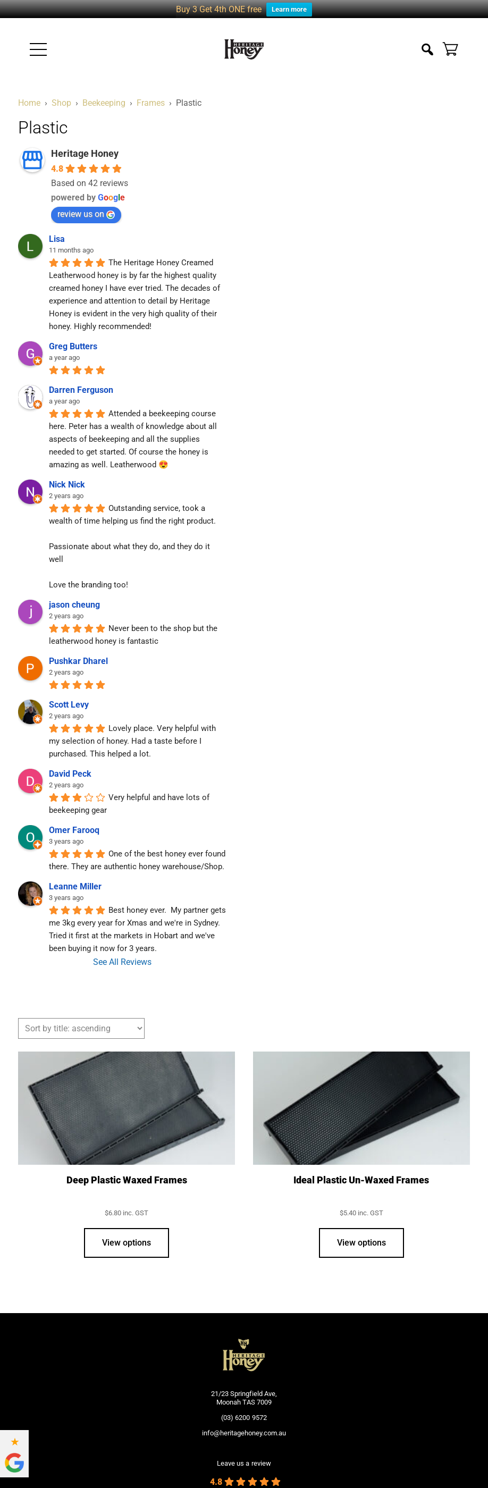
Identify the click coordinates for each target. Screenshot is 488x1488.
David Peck (70, 762)
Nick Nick (67, 473)
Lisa (57, 227)
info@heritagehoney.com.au (244, 1421)
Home (29, 91)
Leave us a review (244, 1451)
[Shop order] (81, 1016)
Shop (61, 91)
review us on (86, 202)
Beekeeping (103, 91)
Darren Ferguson (81, 378)
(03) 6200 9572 (243, 1405)
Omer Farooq (74, 818)
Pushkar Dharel (78, 649)
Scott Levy (69, 693)
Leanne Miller (75, 875)
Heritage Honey (85, 141)
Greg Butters (73, 335)
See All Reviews (122, 950)
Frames (151, 91)
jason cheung (74, 593)
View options (126, 1231)
